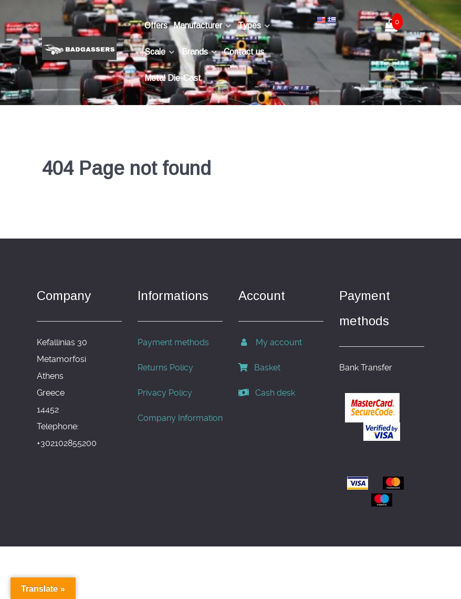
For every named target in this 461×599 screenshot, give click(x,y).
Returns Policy (165, 368)
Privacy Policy (165, 393)
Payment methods (173, 342)
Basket (259, 368)
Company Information (180, 418)
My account (270, 342)
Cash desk (266, 393)
